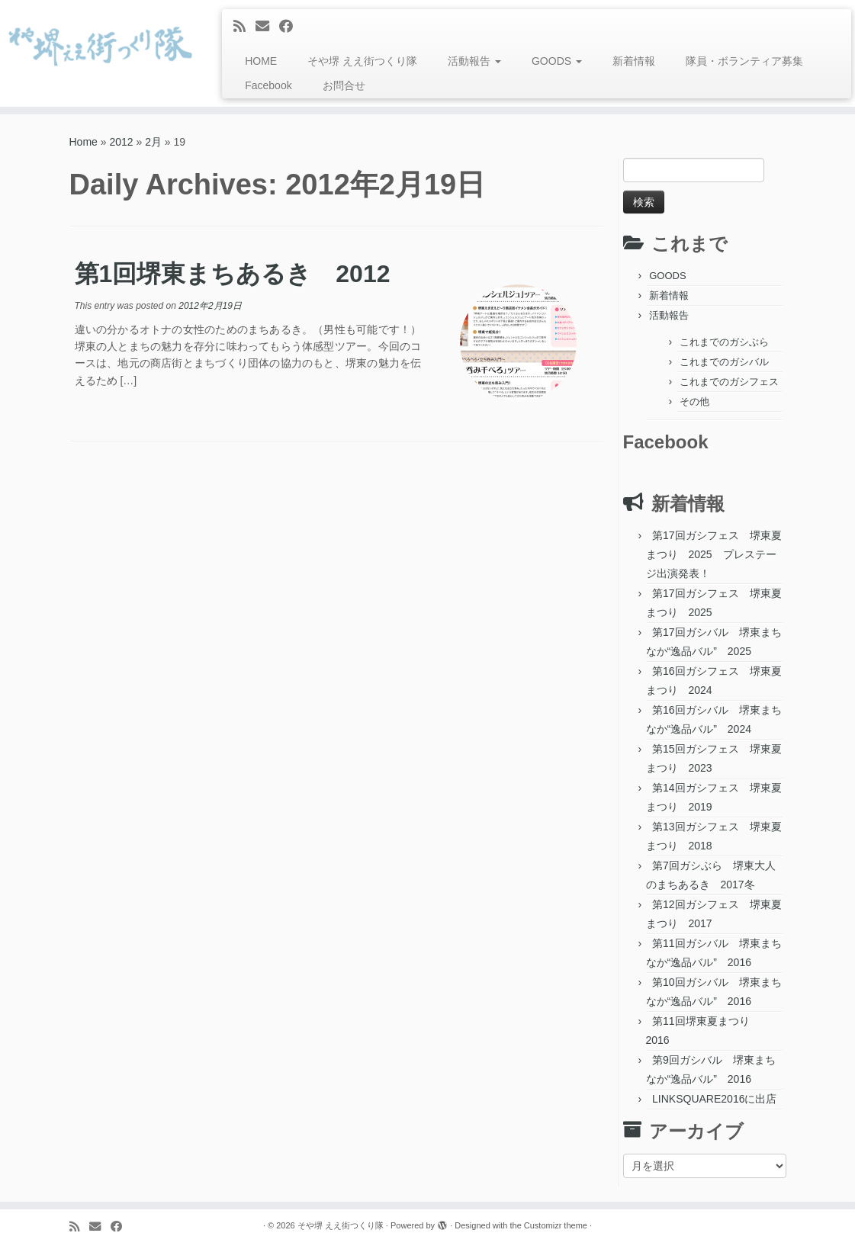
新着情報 (633, 61)
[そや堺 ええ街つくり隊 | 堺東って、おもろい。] (100, 46)
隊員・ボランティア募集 (744, 61)
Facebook (268, 85)
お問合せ (344, 85)
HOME (261, 61)
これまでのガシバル (724, 362)
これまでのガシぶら (724, 342)
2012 (121, 142)
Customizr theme (555, 1225)
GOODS (557, 61)
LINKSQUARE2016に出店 (714, 1099)
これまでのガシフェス (729, 381)
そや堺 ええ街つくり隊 (362, 61)
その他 (694, 401)
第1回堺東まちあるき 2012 (233, 273)
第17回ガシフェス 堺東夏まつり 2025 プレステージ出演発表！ (714, 554)
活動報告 (474, 61)
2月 (153, 142)
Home (83, 142)
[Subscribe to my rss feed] (244, 26)
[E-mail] (267, 26)
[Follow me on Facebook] (291, 26)
